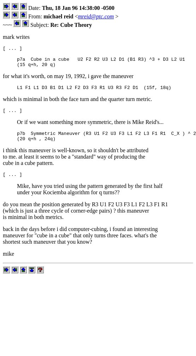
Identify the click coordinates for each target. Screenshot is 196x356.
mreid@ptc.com (96, 16)
